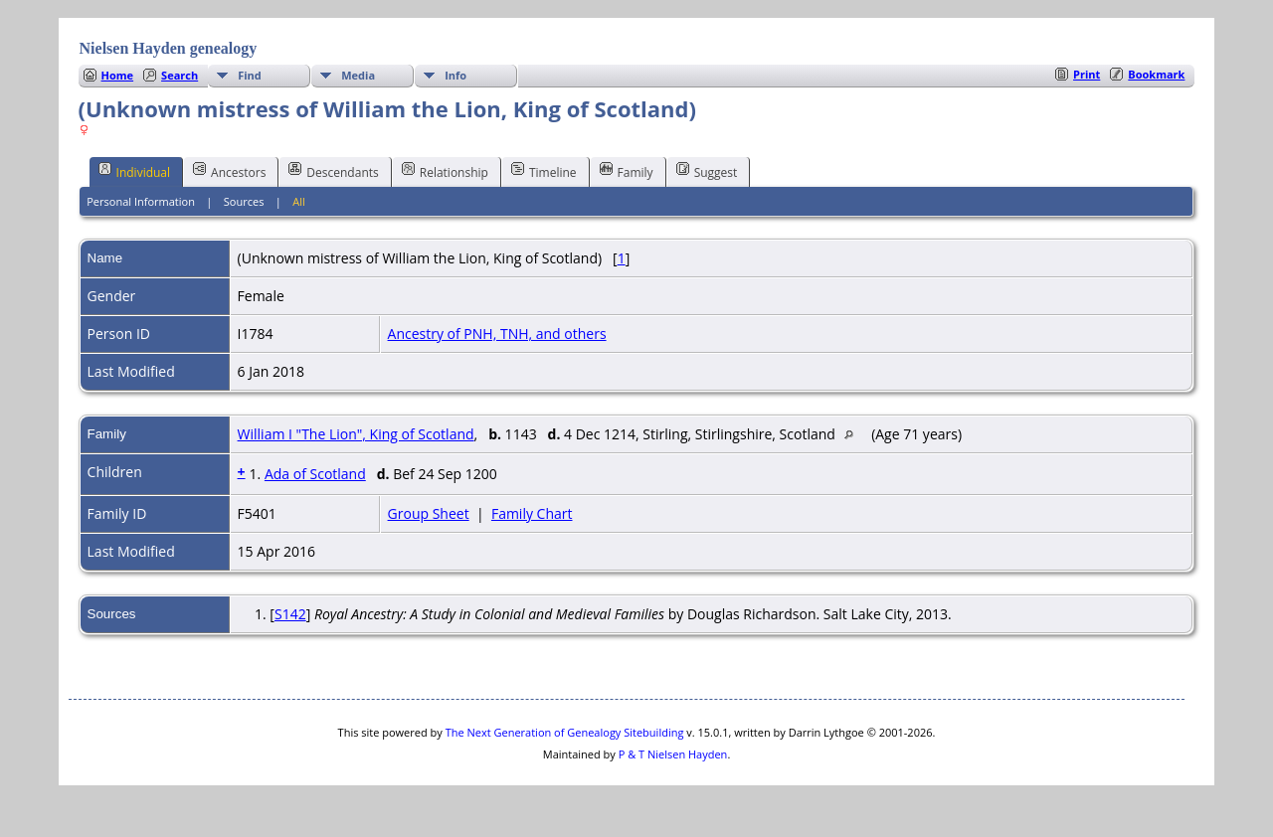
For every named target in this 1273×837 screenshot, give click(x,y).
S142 (290, 613)
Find (250, 75)
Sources (244, 201)
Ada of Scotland (315, 473)
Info (455, 75)
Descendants (333, 171)
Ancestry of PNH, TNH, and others (497, 333)
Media (358, 75)
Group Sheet (428, 513)
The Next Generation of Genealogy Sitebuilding (565, 732)
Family (626, 171)
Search (179, 75)
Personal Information (141, 201)
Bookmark (1156, 74)
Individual (134, 171)
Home (117, 75)
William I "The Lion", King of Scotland (356, 433)
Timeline (544, 171)
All (298, 201)
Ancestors (229, 171)
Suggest (707, 171)
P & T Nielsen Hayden (673, 754)
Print (1086, 74)
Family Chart (532, 513)
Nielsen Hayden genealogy (169, 48)
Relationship (445, 171)
